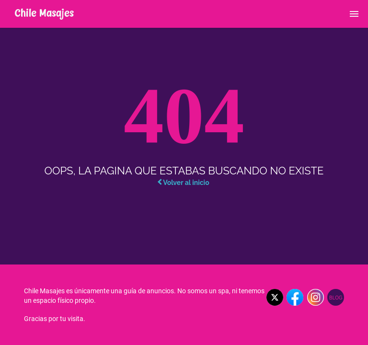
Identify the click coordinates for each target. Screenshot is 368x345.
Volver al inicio (183, 182)
